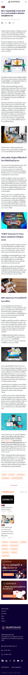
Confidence (14, 549)
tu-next (12, 474)
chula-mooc (21, 474)
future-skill (5, 478)
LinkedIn (5, 542)
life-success (14, 545)
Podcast (3, 621)
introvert (5, 545)
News (4, 474)
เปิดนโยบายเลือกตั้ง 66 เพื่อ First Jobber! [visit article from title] (6, 509)
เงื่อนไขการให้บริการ (5, 667)
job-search (5, 555)
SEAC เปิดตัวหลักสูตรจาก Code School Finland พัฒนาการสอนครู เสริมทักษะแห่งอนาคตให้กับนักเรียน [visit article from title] (7, 531)
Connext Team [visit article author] (4, 512)
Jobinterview (14, 542)
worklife (14, 552)
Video (2, 618)
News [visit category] (3, 7)
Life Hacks (3, 613)
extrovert (5, 549)
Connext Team (6, 19)
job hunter (5, 552)
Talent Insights (4, 608)
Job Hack (3, 611)
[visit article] (7, 499)
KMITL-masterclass (17, 478)
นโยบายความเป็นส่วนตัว (16, 667)
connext (23, 542)
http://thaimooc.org (7, 440)
